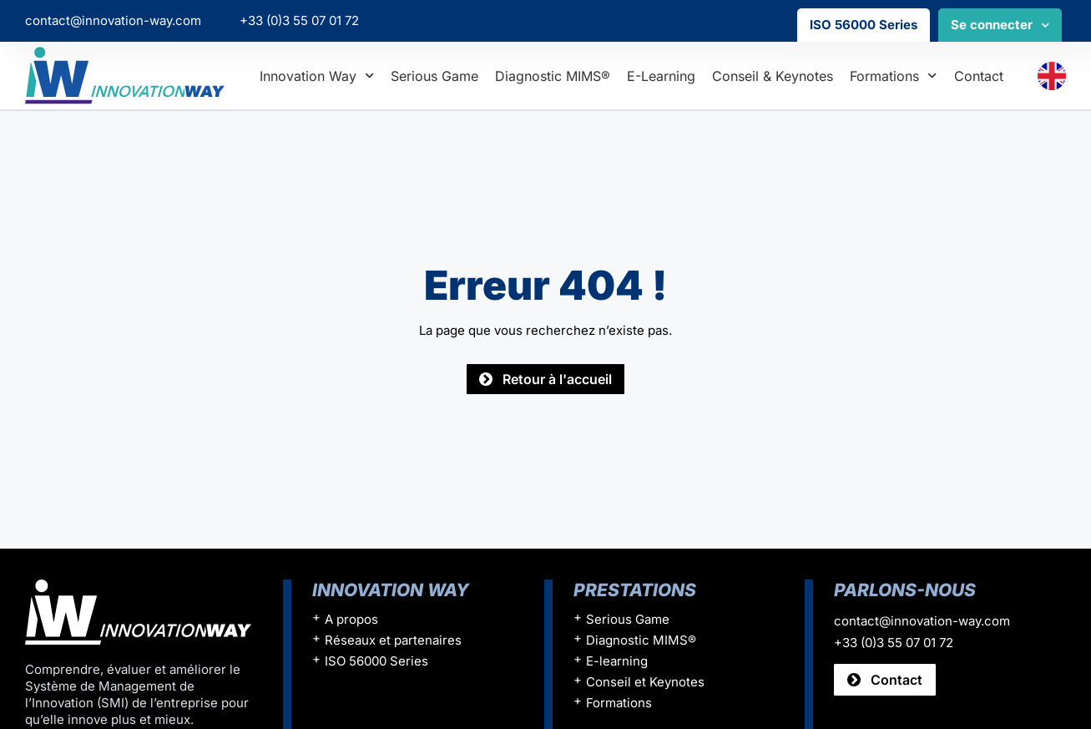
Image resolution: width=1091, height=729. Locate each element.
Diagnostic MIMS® (552, 76)
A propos (351, 619)
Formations (893, 76)
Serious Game (434, 76)
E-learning (661, 76)
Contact (978, 76)
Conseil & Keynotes (772, 76)
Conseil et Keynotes (645, 682)
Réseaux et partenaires (393, 640)
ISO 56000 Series (863, 25)
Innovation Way (317, 76)
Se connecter (1000, 25)
